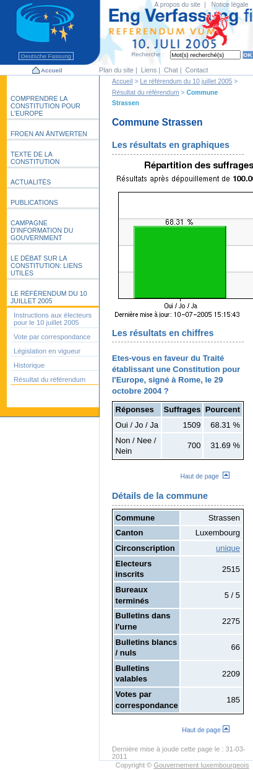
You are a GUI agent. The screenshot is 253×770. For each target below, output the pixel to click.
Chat (171, 70)
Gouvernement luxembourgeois (201, 765)
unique (228, 548)
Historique (29, 365)
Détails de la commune (160, 496)
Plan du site (116, 70)
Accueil (51, 70)
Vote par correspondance (52, 336)
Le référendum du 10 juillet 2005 (186, 81)
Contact (196, 70)
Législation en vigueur (47, 351)
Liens (149, 70)
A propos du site (178, 4)
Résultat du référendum (145, 92)
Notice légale (230, 4)
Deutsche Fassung (46, 56)
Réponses (135, 409)
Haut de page (204, 476)
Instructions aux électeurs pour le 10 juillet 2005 (53, 318)
